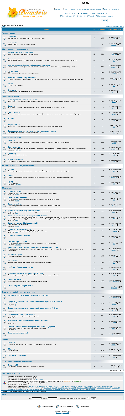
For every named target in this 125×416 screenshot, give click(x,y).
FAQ (74, 13)
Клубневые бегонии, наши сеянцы (20, 267)
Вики (62, 16)
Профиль (57, 9)
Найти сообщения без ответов (115, 26)
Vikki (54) (64, 386)
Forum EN (91, 16)
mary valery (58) (43, 386)
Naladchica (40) (81, 387)
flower (114, 92)
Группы (93, 13)
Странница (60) (108, 386)
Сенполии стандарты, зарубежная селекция (24, 210)
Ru (15, 304)
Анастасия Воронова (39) (104, 387)
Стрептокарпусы (14, 112)
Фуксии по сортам (14, 279)
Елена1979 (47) (12, 389)
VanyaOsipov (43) (91, 387)
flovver (114, 73)
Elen (114, 38)
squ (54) (59, 386)
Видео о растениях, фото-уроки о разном (23, 100)
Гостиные (11, 343)
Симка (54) (64, 389)
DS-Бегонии (12, 261)
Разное (5, 339)
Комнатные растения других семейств (18, 166)
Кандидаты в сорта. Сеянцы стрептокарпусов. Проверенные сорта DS (33, 247)
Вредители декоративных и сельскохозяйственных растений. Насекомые (35, 302)
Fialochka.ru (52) (33, 386)
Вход (105, 9)
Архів (3, 26)
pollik (114, 243)
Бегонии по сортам (15, 254)
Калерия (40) (94, 386)
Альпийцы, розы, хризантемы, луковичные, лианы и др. (28, 295)
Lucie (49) (73, 387)
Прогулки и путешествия (17, 355)
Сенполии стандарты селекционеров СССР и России (27, 216)
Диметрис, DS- (13, 365)
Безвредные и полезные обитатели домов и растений (27, 320)
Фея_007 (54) (82, 389)
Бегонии (11, 118)
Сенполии (11, 106)
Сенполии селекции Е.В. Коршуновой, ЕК (23, 223)
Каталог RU (70, 16)
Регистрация (114, 9)
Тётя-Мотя (114, 54)
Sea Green (18, 150)
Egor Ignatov (39, 379)
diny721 (114, 143)
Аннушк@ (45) (116, 387)
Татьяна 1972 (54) (73, 389)
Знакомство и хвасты (16, 59)
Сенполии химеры (14, 191)
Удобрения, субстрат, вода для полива (22, 77)
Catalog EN (81, 16)
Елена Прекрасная (114, 281)
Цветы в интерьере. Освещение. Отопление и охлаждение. (29, 65)
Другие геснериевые (15, 159)
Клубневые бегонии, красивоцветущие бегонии (25, 273)
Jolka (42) (54, 387)
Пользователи (83, 13)
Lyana (114, 310)
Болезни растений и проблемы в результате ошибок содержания (32, 327)
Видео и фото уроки (10, 96)
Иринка (17, 194)
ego (114, 357)
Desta (113, 328)
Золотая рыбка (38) (23, 389)
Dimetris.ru (12, 37)
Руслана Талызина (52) (54, 389)
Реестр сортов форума (104, 16)
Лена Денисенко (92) (35, 389)
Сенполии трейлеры (15, 204)
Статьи (10, 84)
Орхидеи (11, 182)
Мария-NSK (114, 287)
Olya (114, 171)
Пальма (114, 335)
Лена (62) (101, 386)
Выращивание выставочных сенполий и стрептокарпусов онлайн (32, 131)
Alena (113, 79)
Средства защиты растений (18, 333)
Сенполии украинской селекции (19, 229)
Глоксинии (12, 153)
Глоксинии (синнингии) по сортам (20, 286)
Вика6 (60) (87, 386)
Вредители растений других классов (21, 314)
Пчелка (114, 206)
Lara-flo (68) (61, 387)
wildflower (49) (71, 386)
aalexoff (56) (47, 387)
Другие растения (14, 125)
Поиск (67, 13)
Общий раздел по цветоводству (15, 49)
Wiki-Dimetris (12, 43)
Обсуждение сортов (10, 188)
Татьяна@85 (114, 177)
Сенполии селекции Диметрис (19, 235)
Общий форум (13, 71)
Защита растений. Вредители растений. (18, 292)
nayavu (114, 304)
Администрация (8, 33)
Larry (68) (67, 387)
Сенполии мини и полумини (18, 198)
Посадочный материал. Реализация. (17, 361)
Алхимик (113, 45)
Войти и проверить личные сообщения (76, 9)
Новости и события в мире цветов (20, 53)
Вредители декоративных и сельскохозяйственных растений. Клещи (33, 308)
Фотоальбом (102, 13)
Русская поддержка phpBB (62, 413)
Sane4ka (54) (52, 386)
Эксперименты (13, 90)
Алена (114, 322)
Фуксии (10, 175)
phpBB (61, 411)
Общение (11, 349)
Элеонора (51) (91, 389)
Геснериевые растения (11, 137)
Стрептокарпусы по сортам (18, 242)
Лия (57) (44, 389)
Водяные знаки (95, 9)
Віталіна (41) (79, 386)
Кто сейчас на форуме (11, 374)
